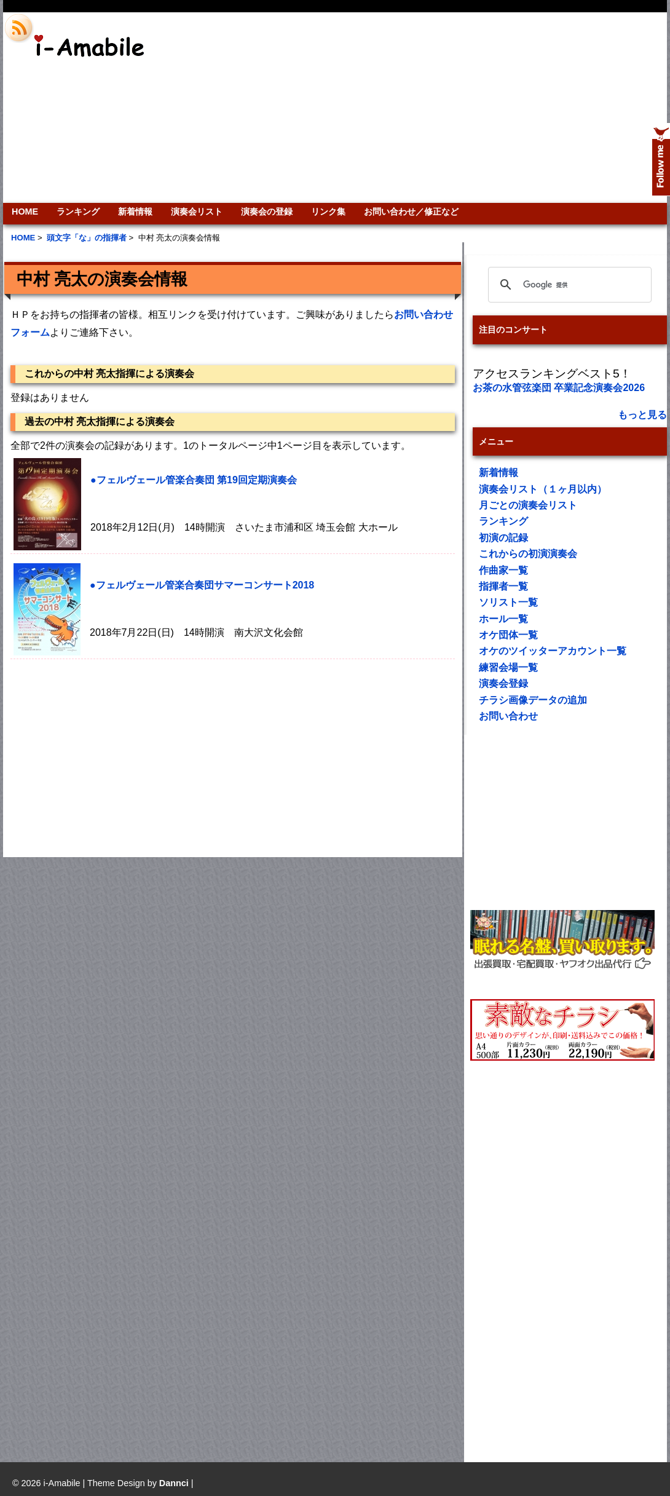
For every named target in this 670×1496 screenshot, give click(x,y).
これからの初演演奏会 (528, 553)
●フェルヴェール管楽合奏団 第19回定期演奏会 (193, 480)
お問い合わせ (508, 716)
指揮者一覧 (503, 586)
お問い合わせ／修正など (411, 211)
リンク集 (328, 211)
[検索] (568, 284)
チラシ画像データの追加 (533, 700)
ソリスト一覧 (508, 602)
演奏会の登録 (267, 211)
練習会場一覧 (508, 667)
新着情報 (135, 211)
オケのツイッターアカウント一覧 (552, 651)
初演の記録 (503, 537)
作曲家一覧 (503, 570)
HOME (25, 211)
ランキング (78, 211)
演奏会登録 (503, 683)
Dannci (174, 1483)
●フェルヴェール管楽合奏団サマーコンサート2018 (202, 585)
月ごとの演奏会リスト (528, 505)
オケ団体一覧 (508, 635)
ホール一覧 (503, 619)
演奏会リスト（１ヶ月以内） (543, 489)
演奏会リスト (197, 211)
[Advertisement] (501, 108)
